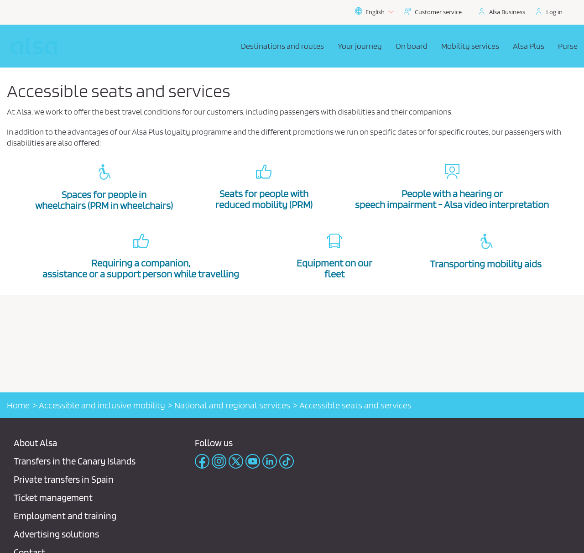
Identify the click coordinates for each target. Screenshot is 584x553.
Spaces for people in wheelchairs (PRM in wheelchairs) (104, 199)
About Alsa (35, 443)
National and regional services (232, 405)
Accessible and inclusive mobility (102, 405)
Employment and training (65, 516)
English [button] (374, 11)
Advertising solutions (56, 534)
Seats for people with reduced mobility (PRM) (264, 199)
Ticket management (53, 497)
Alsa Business (507, 12)
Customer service (438, 12)
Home (18, 405)
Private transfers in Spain (64, 479)
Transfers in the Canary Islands (75, 461)
